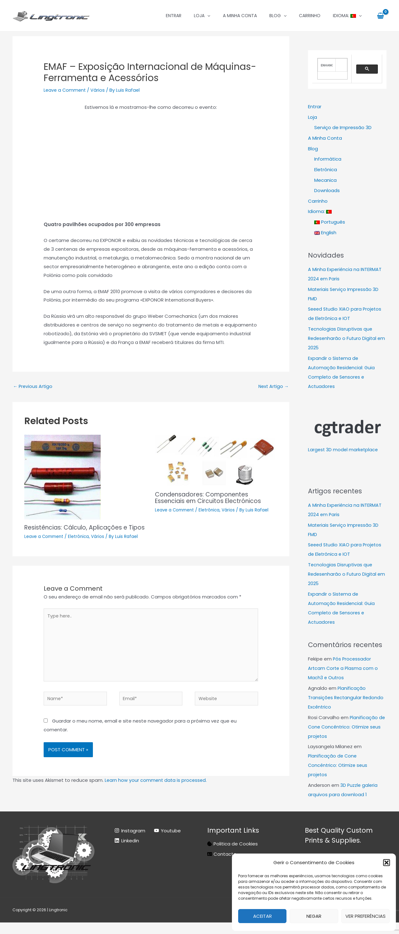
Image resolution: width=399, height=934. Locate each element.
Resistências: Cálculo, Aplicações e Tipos (79, 531)
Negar (313, 916)
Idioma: (347, 15)
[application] (207, 15)
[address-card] (222, 865)
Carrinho (309, 15)
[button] (386, 862)
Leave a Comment (65, 90)
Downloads (327, 190)
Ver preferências (365, 916)
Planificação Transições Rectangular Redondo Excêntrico (346, 698)
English (325, 233)
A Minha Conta (240, 15)
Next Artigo (273, 386)
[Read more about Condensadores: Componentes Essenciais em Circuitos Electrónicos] (216, 460)
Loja (202, 15)
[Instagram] (130, 842)
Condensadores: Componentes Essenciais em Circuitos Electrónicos (211, 498)
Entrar (173, 15)
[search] (327, 65)
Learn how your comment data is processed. (157, 791)
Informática (327, 159)
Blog (277, 15)
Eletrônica (81, 543)
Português (329, 222)
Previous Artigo (33, 386)
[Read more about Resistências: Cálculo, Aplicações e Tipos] (62, 477)
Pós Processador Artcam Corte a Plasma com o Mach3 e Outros (343, 668)
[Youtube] (167, 842)
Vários (99, 90)
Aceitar (262, 916)
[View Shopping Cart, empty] (380, 15)
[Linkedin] (127, 852)
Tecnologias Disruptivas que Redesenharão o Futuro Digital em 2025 (343, 338)
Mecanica (325, 180)
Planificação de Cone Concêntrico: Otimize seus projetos (347, 727)
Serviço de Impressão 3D (343, 127)
